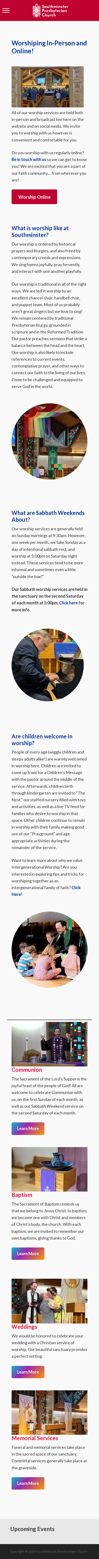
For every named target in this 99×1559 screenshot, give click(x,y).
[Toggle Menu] (6, 10)
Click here (68, 602)
